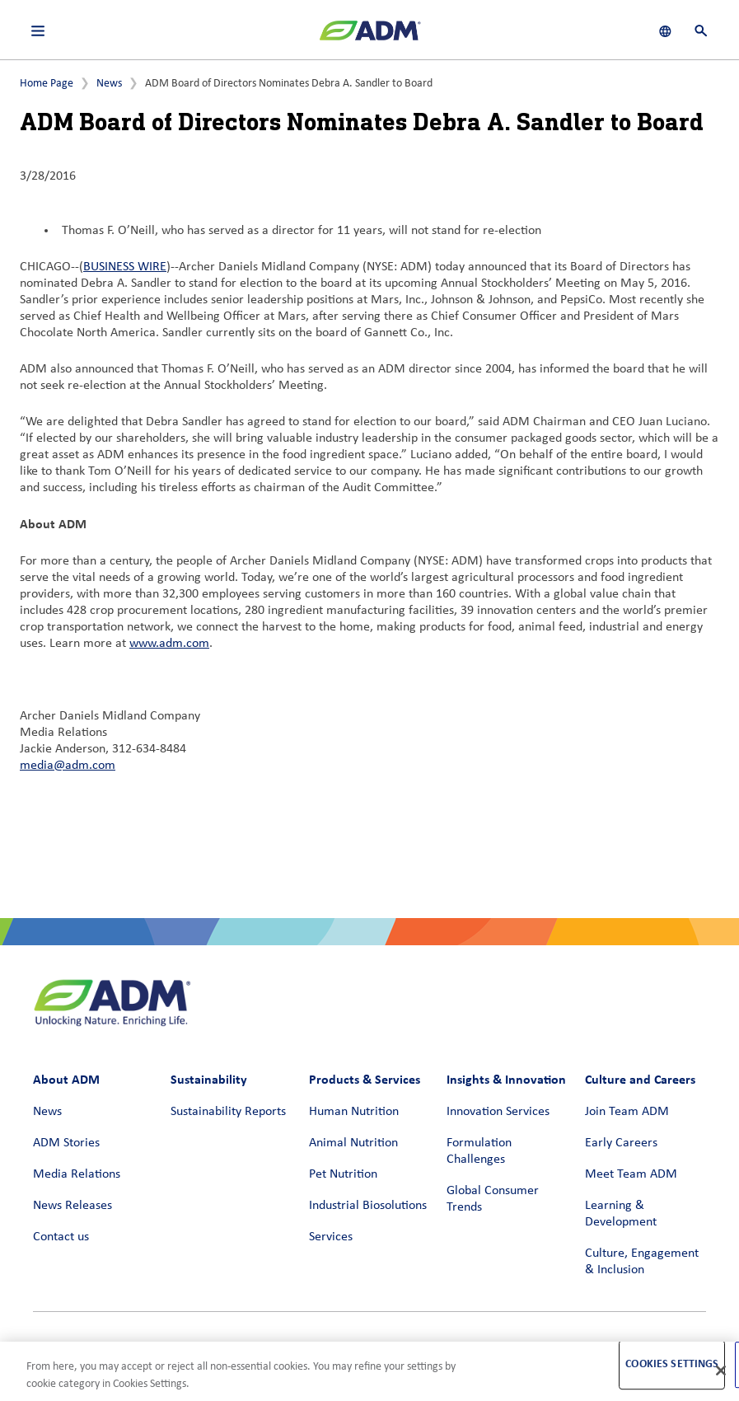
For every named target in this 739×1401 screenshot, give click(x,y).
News (109, 83)
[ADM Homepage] (370, 37)
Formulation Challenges (479, 1151)
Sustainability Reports (228, 1111)
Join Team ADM (627, 1111)
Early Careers (621, 1143)
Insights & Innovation (506, 1079)
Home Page (46, 83)
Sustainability (209, 1079)
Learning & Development (621, 1214)
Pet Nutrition (343, 1174)
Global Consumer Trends (493, 1199)
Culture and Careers (640, 1079)
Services (331, 1237)
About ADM (66, 1079)
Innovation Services (498, 1111)
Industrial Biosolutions (368, 1205)
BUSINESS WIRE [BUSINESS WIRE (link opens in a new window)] (124, 267)
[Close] (721, 1370)
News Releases (72, 1205)
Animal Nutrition (353, 1143)
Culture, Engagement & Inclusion (642, 1262)
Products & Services (364, 1079)
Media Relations (76, 1174)
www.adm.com (169, 643)
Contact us (61, 1237)
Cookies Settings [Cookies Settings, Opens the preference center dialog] (671, 1364)
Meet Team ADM (631, 1174)
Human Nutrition (354, 1111)
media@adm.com (67, 765)
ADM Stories (66, 1143)
